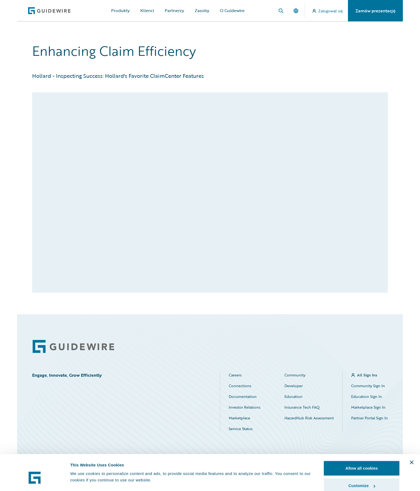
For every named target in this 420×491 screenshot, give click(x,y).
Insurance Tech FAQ (302, 407)
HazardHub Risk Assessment (309, 418)
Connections (240, 386)
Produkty (120, 10)
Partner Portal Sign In (369, 418)
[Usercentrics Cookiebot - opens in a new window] (34, 481)
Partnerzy (174, 10)
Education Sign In (366, 396)
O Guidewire (232, 10)
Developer (293, 386)
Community (294, 375)
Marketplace (239, 418)
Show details (82, 468)
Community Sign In (368, 386)
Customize (361, 459)
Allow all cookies (362, 441)
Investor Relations (244, 407)
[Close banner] (412, 436)
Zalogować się (327, 11)
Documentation (243, 396)
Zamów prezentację (375, 11)
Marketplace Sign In (368, 407)
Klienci (147, 10)
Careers (235, 375)
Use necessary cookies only (361, 476)
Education (293, 396)
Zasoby (202, 10)
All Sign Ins (367, 375)
